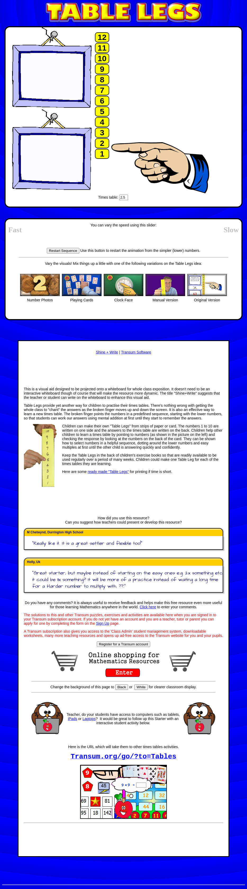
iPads (72, 719)
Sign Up (102, 623)
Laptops (89, 719)
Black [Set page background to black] (121, 687)
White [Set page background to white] (140, 687)
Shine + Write (107, 352)
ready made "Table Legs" (108, 472)
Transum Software (136, 352)
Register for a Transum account (123, 644)
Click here (148, 607)
